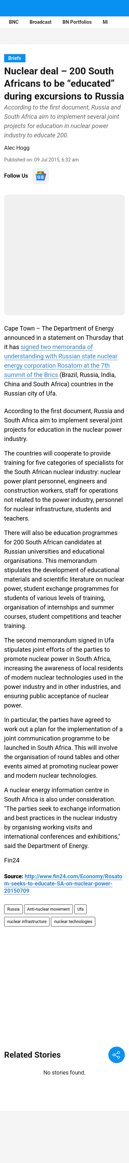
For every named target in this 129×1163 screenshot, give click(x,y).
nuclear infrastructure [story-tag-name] (26, 921)
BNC (14, 22)
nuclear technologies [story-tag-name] (73, 921)
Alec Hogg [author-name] (17, 148)
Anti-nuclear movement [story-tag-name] (48, 909)
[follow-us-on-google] (40, 176)
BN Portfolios (77, 22)
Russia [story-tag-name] (13, 909)
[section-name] (14, 58)
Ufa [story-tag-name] (80, 909)
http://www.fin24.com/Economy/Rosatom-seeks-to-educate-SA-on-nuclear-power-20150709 (63, 883)
